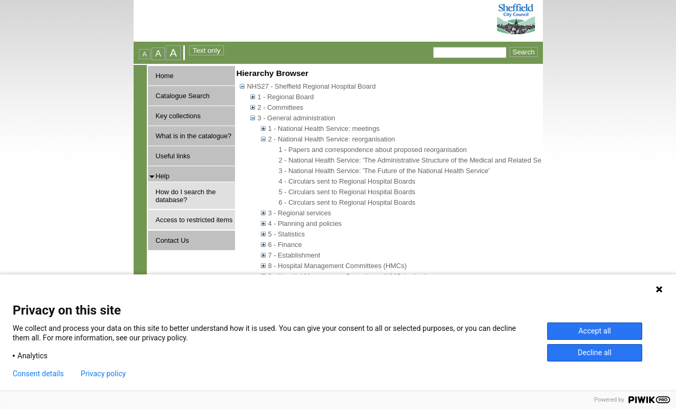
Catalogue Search (183, 96)
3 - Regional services (300, 213)
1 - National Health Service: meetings (324, 128)
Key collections (178, 116)
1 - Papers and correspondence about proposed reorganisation (373, 150)
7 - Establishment (294, 255)
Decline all (595, 352)
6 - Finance (285, 245)
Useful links (173, 156)
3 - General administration (296, 118)
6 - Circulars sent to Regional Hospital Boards (347, 202)
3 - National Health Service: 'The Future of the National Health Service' (384, 171)
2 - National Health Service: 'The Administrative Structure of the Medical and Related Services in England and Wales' (453, 160)
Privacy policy (103, 373)
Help (163, 176)
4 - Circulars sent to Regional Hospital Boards (347, 181)
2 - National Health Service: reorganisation (331, 139)
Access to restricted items (194, 220)
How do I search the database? (186, 196)
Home (165, 76)
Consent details (38, 373)
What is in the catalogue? (194, 136)
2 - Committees (281, 107)
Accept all (594, 331)
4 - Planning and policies (305, 223)
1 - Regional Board (286, 97)
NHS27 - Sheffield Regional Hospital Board (311, 86)
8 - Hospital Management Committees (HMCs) (337, 266)
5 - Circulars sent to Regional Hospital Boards (347, 192)
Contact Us (172, 240)
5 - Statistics (286, 234)
